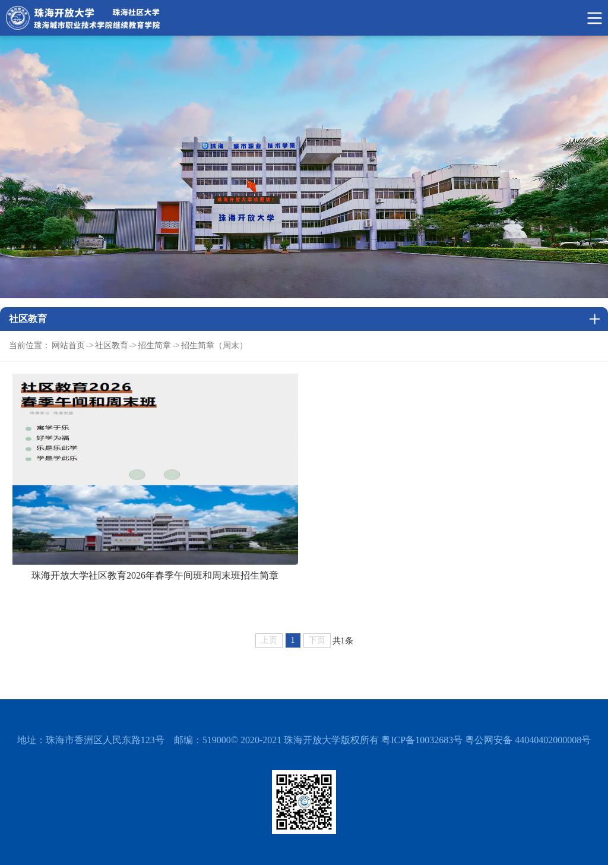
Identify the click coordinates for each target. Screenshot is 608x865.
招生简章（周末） (214, 345)
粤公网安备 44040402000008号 (528, 740)
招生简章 (154, 345)
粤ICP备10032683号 (422, 740)
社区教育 (111, 345)
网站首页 (68, 345)
